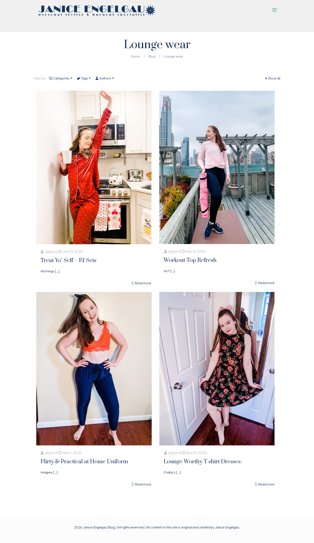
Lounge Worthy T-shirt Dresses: (203, 461)
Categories (61, 78)
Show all (272, 78)
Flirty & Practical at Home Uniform (84, 461)
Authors (105, 78)
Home (135, 56)
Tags (84, 78)
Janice (49, 251)
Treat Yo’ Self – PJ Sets (68, 260)
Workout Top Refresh (190, 260)
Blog (151, 56)
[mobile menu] (274, 9)
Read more (143, 283)
